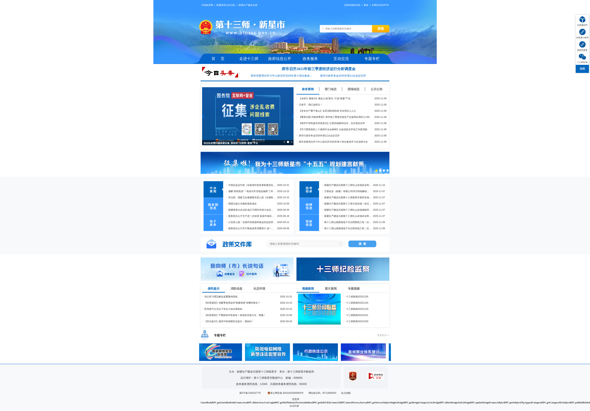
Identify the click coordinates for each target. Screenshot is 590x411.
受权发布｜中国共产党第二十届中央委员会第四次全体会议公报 (261, 216)
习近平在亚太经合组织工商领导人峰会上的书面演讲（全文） (260, 191)
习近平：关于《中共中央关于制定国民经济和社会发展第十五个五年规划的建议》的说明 (274, 198)
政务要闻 (308, 89)
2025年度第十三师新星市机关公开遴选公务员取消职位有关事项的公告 (361, 191)
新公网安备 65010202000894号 (285, 393)
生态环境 (259, 288)
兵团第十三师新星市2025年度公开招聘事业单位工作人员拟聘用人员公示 (362, 228)
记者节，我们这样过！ (310, 104)
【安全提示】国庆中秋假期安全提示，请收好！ (229, 321)
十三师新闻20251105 (357, 297)
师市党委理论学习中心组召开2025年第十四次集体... (281, 75)
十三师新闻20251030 (357, 321)
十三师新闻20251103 (357, 309)
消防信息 (236, 288)
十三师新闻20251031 (357, 315)
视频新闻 (308, 288)
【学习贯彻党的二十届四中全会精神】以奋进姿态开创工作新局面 (333, 129)
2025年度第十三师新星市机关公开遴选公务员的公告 (351, 210)
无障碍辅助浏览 (352, 5)
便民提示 (213, 288)
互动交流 (341, 58)
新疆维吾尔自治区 (225, 5)
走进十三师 (248, 58)
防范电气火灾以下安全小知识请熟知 (223, 309)
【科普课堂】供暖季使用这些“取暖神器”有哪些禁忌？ (232, 303)
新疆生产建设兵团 (248, 5)
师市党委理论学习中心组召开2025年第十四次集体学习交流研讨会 (333, 142)
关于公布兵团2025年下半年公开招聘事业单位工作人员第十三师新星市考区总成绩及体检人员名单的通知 (378, 185)
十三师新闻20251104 (357, 303)
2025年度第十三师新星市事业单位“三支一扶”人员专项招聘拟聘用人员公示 (363, 198)
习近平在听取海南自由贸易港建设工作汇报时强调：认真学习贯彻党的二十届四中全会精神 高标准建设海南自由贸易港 (290, 185)
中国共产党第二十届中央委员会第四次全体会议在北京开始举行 (261, 228)
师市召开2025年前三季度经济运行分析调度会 (318, 69)
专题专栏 (372, 58)
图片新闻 (331, 288)
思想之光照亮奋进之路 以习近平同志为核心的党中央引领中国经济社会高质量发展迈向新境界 (277, 222)
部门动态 (331, 89)
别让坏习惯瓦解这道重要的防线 (220, 297)
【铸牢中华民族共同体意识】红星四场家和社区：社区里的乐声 (332, 123)
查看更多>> (383, 335)
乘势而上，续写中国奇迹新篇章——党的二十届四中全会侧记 (260, 210)
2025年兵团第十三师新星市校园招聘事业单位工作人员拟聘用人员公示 (361, 222)
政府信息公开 (279, 58)
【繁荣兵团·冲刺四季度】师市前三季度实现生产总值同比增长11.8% (334, 117)
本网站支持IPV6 (380, 5)
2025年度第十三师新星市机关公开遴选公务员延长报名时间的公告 (358, 204)
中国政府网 (207, 5)
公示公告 (376, 89)
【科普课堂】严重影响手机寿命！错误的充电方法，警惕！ (235, 315)
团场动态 (353, 89)
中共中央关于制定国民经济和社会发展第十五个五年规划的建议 (261, 204)
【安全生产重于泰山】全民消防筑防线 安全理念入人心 (327, 111)
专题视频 (354, 288)
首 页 (218, 58)
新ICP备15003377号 (250, 393)
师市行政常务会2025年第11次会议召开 (343, 75)
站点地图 (346, 393)
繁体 (366, 5)
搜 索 (362, 244)
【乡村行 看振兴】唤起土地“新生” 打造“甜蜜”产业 (324, 98)
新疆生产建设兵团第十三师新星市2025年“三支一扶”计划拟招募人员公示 (361, 216)
